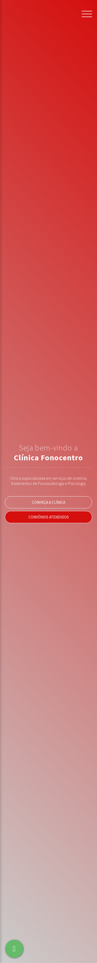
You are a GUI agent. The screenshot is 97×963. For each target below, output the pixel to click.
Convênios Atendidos (48, 517)
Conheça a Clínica (48, 502)
